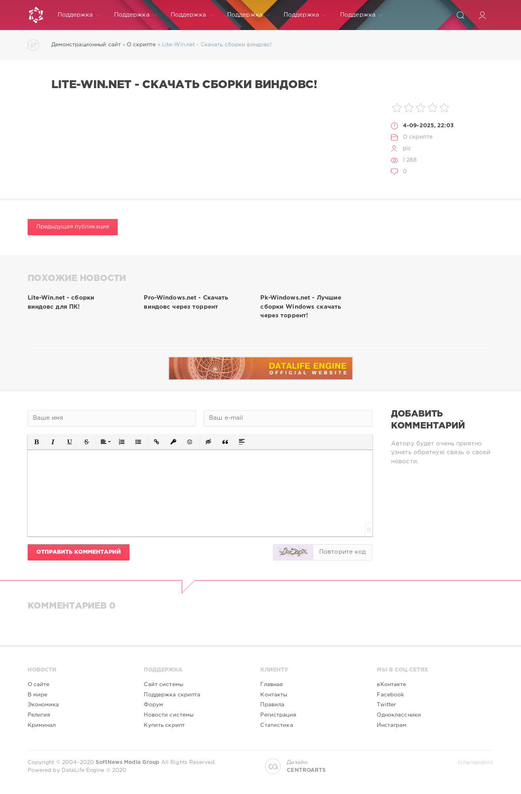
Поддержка (79, 15)
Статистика (276, 725)
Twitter (386, 704)
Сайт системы (163, 684)
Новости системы (169, 715)
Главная (271, 684)
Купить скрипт (164, 725)
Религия (39, 715)
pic (407, 148)
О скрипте (418, 137)
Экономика (43, 704)
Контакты (273, 694)
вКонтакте (391, 684)
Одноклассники (399, 715)
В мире (38, 694)
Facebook (390, 694)
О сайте (39, 684)
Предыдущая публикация (72, 226)
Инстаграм (391, 725)
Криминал (42, 725)
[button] (36, 441)
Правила (272, 704)
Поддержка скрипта (172, 694)
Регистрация (278, 715)
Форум (153, 704)
